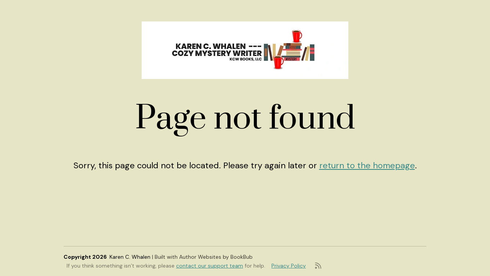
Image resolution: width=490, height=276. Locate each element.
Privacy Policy (288, 265)
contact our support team (209, 265)
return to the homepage (367, 165)
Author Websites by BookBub (216, 256)
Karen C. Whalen (129, 256)
